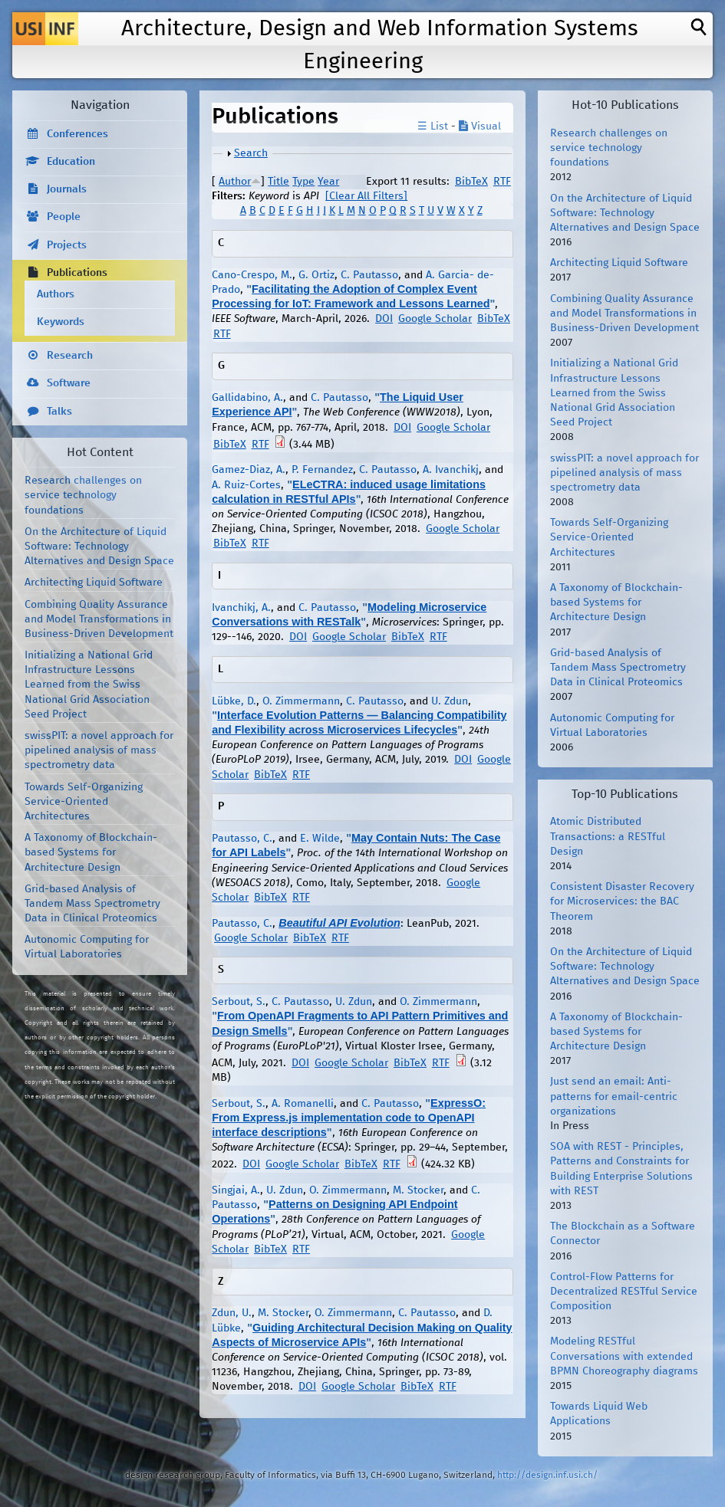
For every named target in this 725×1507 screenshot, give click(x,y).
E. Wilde (320, 838)
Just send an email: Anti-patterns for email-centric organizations (613, 1096)
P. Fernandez (322, 470)
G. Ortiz (316, 275)
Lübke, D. (234, 701)
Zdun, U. (232, 1313)
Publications (77, 273)
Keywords (60, 322)
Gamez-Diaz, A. (248, 470)
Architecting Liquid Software (94, 582)
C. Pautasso (369, 275)
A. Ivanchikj (451, 470)
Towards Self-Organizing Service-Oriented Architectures (84, 802)
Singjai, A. (236, 1190)
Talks (59, 411)
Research (70, 355)
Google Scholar (435, 319)
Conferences (77, 134)
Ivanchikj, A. (241, 607)
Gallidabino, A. (247, 397)
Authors (55, 294)
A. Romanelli (303, 1103)
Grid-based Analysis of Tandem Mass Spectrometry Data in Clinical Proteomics (92, 904)
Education (71, 161)
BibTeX (471, 181)
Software (69, 383)
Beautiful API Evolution (339, 923)
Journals (67, 189)
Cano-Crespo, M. (252, 275)
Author (235, 181)
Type (303, 181)
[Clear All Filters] (366, 196)
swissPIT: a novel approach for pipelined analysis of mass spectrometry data (99, 750)
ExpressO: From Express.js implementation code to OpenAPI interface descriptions (349, 1117)
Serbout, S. (238, 1001)
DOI (384, 319)
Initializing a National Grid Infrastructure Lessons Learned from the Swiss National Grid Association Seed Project (89, 685)
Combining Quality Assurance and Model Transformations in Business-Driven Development (99, 619)
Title (278, 181)
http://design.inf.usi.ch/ (547, 1475)
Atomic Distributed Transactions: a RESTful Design (607, 836)
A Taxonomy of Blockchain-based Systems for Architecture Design (91, 852)
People (64, 217)
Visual (480, 126)
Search (251, 153)
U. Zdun (449, 701)
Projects (67, 245)
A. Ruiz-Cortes (246, 485)
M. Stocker (418, 1190)
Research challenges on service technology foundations (83, 495)
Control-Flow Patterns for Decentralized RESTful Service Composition (623, 1292)
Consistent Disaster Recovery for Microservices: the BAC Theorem (622, 901)
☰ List (432, 126)
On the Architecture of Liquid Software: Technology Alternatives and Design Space (99, 546)
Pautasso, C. (242, 838)
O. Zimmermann (301, 701)
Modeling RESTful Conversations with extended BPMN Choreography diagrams (624, 1356)
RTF (502, 181)
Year (328, 181)
